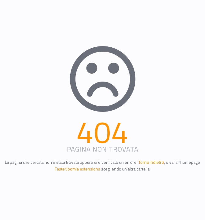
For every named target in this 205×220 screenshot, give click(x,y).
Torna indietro (151, 162)
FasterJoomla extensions (77, 169)
